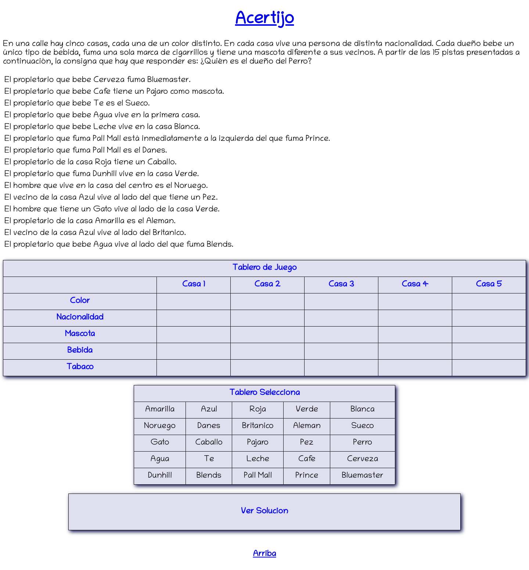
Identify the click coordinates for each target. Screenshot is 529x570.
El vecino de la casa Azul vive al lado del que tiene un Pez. (111, 198)
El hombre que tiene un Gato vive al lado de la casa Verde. (112, 210)
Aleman (307, 426)
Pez (306, 443)
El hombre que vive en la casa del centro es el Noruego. (106, 186)
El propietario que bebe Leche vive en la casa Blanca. (102, 127)
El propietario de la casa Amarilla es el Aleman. (90, 221)
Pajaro (258, 443)
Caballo (209, 443)
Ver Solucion (264, 511)
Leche (257, 459)
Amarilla (159, 410)
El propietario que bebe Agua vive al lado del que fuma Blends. (118, 245)
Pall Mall (258, 476)
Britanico (258, 426)
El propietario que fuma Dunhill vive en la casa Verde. (101, 174)
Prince (306, 476)
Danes (209, 426)
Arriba (264, 554)
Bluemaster (363, 476)
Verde (307, 410)
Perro (362, 443)
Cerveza (362, 459)
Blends (209, 476)
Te (209, 459)
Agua (159, 459)
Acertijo (264, 20)
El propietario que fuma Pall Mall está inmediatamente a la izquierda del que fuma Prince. (167, 139)
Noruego (160, 426)
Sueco (362, 426)
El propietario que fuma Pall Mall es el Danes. (85, 151)
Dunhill (160, 476)
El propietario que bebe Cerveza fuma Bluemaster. (97, 80)
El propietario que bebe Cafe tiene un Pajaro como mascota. (114, 92)
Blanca (363, 410)
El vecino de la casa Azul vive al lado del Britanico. (95, 233)
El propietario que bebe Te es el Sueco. (77, 104)
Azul (209, 410)
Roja (258, 410)
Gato (160, 443)
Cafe (307, 459)
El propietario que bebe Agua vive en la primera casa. (102, 115)
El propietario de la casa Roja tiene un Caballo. (90, 162)
